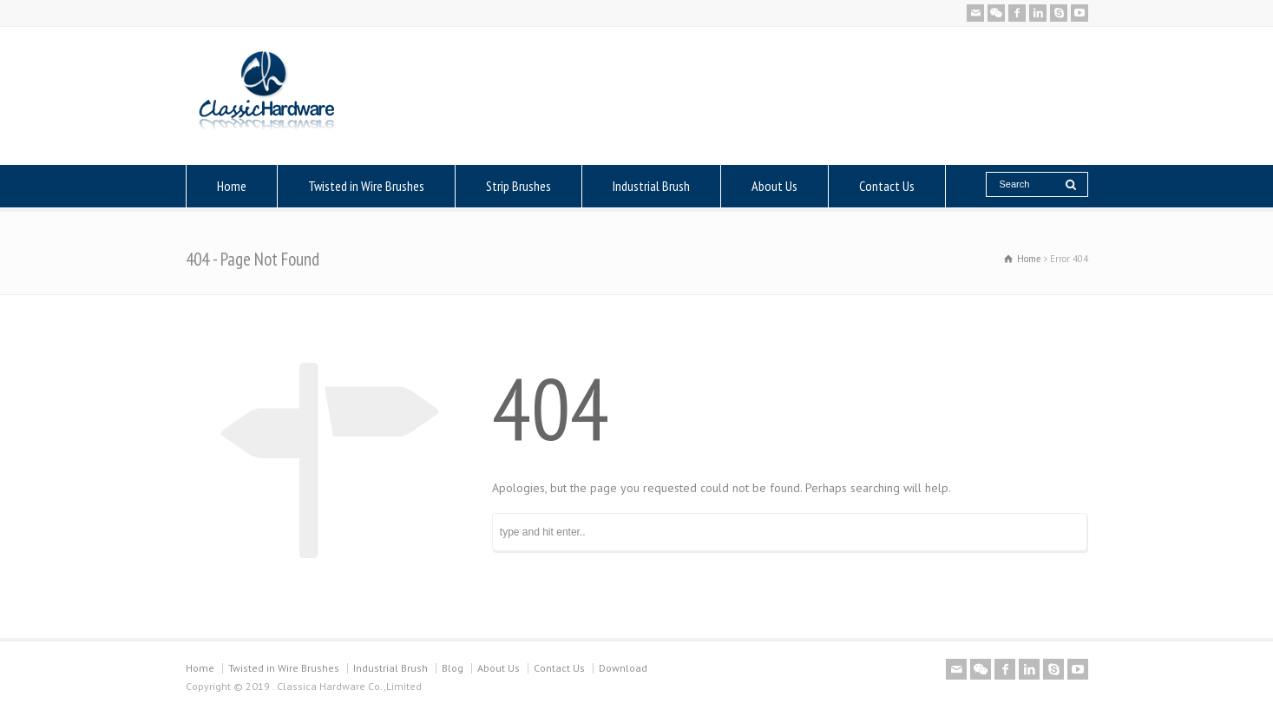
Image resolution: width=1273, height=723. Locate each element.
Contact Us (887, 185)
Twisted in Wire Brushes (366, 185)
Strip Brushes (518, 185)
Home (231, 185)
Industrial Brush (651, 185)
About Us (774, 185)
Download (623, 667)
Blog (452, 667)
